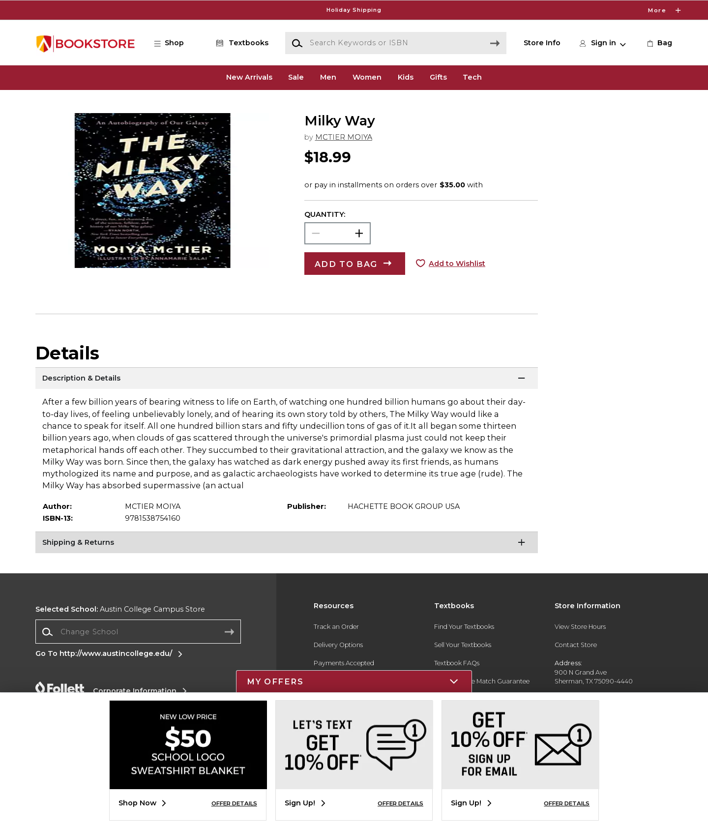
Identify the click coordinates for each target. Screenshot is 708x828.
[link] (659, 43)
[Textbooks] (240, 43)
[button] (174, 43)
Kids (405, 77)
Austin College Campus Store (120, 609)
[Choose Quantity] (337, 233)
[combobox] (138, 632)
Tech (472, 77)
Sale (296, 77)
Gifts (438, 77)
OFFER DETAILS (234, 803)
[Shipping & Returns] (286, 544)
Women (367, 77)
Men (328, 77)
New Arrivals (249, 77)
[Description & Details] (286, 379)
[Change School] (138, 632)
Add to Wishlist (457, 263)
